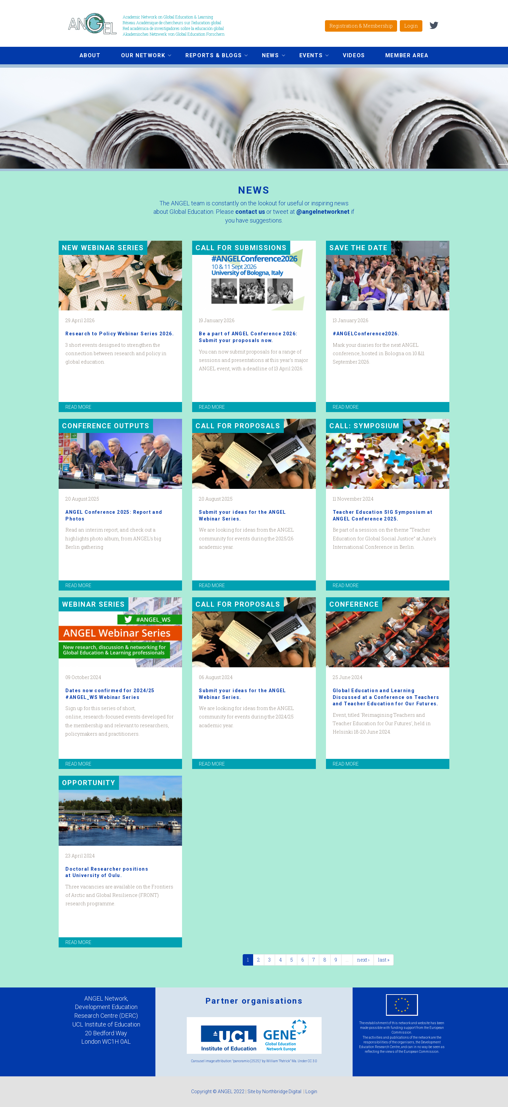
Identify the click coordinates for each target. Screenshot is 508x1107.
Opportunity (89, 783)
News (268, 56)
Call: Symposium (364, 426)
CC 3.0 (312, 1061)
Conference (354, 604)
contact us (250, 211)
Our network (141, 56)
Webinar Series (93, 604)
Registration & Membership (361, 26)
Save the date (358, 248)
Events (309, 56)
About (90, 55)
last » (383, 960)
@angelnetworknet (323, 211)
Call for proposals (238, 426)
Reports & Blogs (211, 56)
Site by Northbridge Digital (274, 1091)
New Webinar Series (103, 248)
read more (78, 407)
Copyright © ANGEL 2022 (217, 1091)
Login (411, 26)
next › (363, 960)
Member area (407, 55)
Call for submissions (241, 248)
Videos (354, 55)
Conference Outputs (106, 426)
